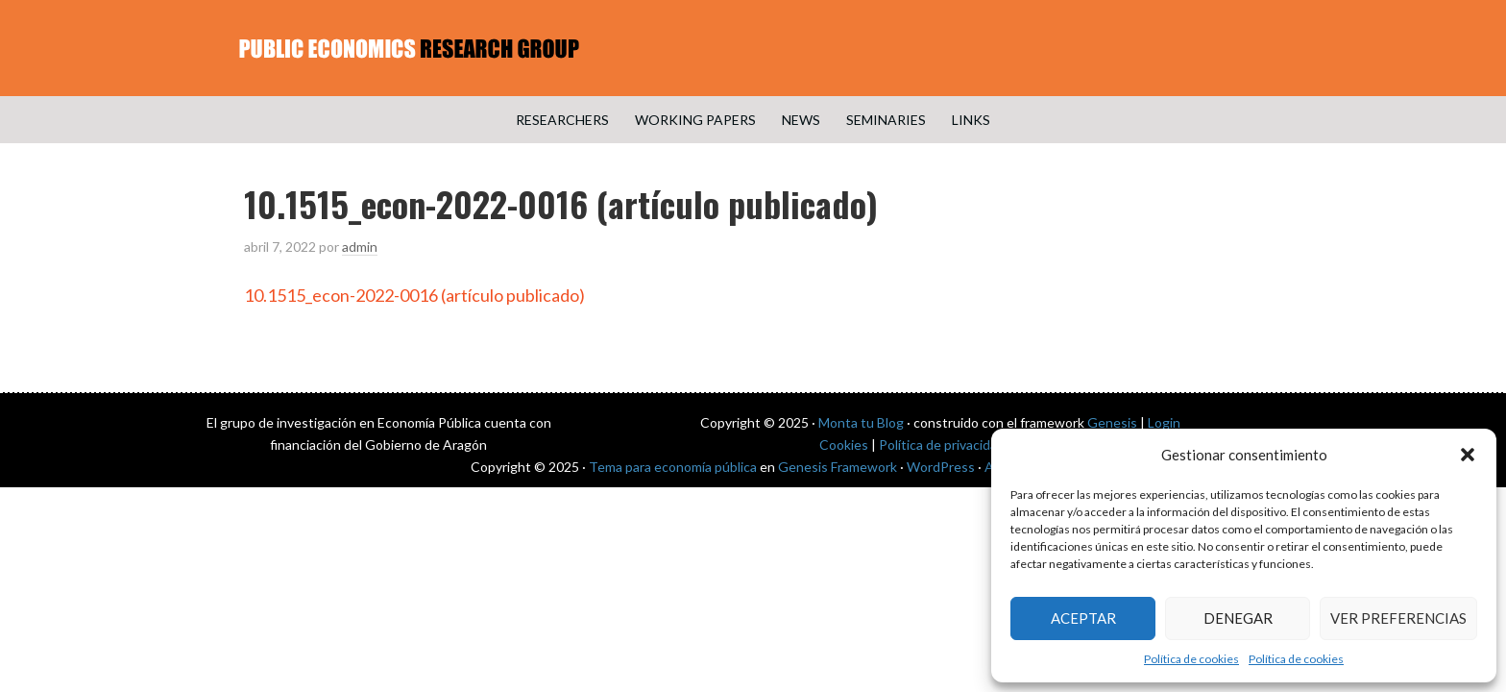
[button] (1467, 454)
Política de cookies (1191, 659)
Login (1164, 422)
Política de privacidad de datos (969, 444)
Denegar (1238, 618)
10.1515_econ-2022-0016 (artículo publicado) (414, 295)
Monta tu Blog (861, 422)
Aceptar (1083, 618)
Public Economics (753, 48)
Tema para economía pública (673, 466)
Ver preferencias (1398, 618)
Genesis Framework (837, 466)
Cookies (843, 444)
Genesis (1112, 422)
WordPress (941, 466)
